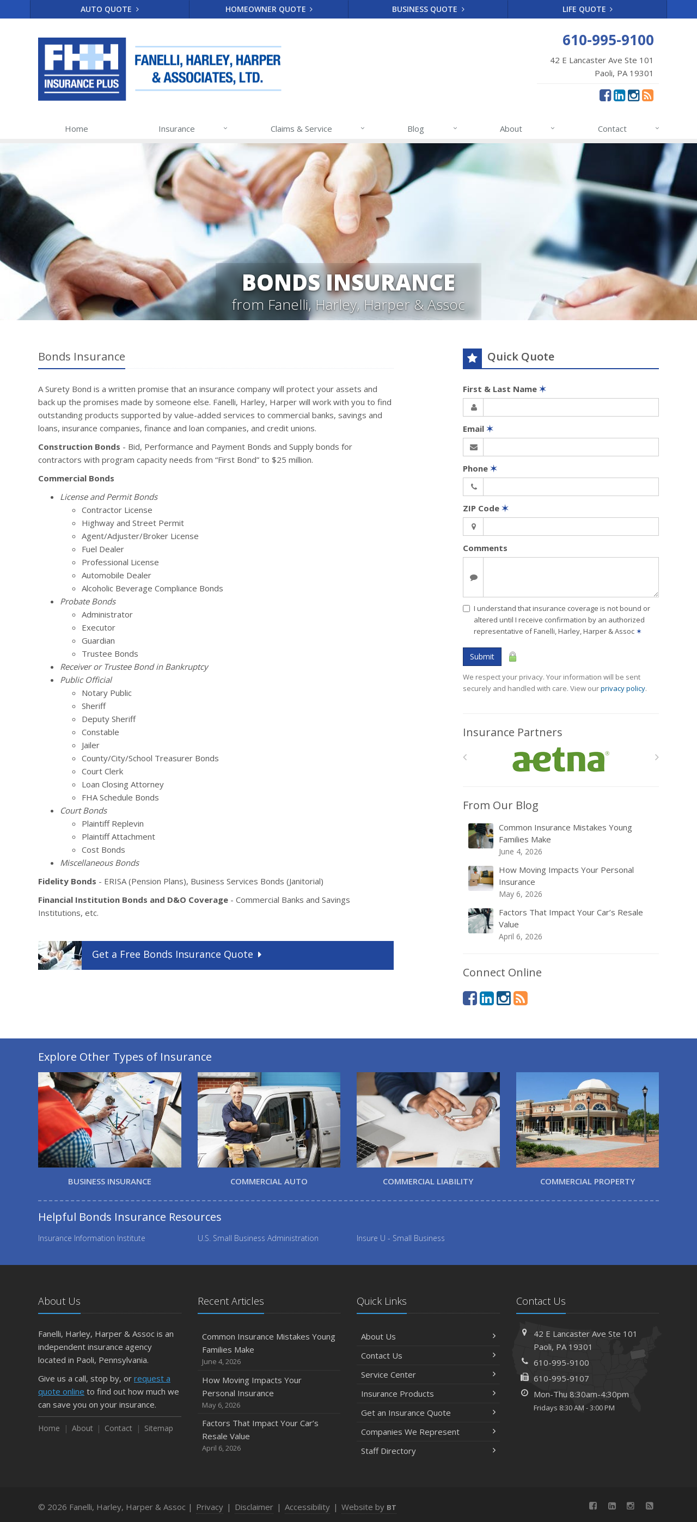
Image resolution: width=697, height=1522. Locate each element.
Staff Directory (428, 1450)
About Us (428, 1336)
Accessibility (307, 1506)
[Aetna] (561, 760)
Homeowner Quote (269, 9)
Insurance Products (428, 1393)
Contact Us (428, 1355)
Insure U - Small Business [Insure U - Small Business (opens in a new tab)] (401, 1238)
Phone (480, 468)
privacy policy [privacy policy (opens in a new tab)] (623, 688)
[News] (647, 94)
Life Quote (588, 9)
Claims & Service (318, 129)
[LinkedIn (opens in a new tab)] (619, 94)
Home (76, 128)
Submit (482, 656)
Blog (432, 129)
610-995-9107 (561, 1378)
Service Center (428, 1374)
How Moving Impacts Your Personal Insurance (561, 882)
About (528, 129)
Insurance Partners (513, 732)
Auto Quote (110, 9)
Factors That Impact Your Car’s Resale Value (561, 924)
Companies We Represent (428, 1431)
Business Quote (428, 9)
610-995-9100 (561, 1362)
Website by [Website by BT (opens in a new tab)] (368, 1506)
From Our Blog (501, 805)
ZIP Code (486, 508)
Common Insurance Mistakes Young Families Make (561, 839)
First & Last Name (504, 388)
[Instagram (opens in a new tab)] (633, 94)
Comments (485, 547)
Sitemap (158, 1428)
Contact (629, 129)
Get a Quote (151, 955)
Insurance (193, 129)
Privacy (209, 1506)
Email (478, 428)
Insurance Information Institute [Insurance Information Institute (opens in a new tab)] (91, 1238)
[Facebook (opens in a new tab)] (605, 94)
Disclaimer (254, 1506)
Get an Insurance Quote (428, 1412)
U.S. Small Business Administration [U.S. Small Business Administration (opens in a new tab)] (258, 1238)
